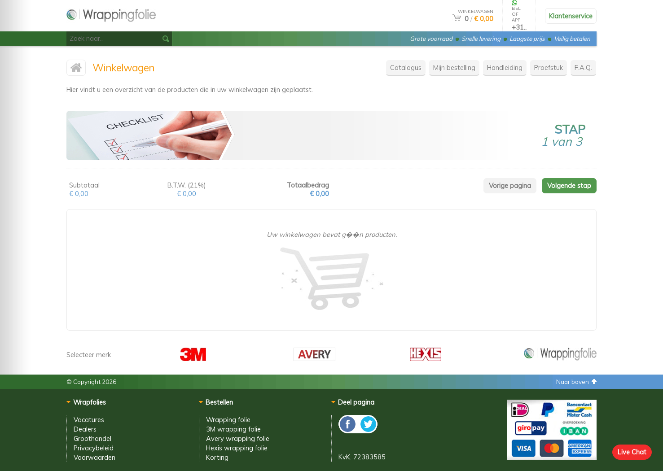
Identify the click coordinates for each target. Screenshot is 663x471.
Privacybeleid (94, 448)
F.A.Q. (583, 67)
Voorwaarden (94, 457)
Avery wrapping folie (237, 438)
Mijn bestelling (454, 67)
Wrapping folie (228, 419)
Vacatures (89, 419)
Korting (217, 457)
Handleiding (504, 67)
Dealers (85, 429)
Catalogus (406, 67)
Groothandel (92, 438)
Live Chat (632, 452)
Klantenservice (571, 16)
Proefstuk (548, 67)
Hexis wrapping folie (237, 448)
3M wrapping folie (233, 429)
